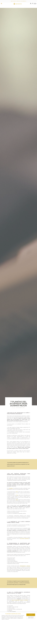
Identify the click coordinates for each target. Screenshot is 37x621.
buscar (32, 3)
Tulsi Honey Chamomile (25, 538)
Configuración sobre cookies (31, 617)
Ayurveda (11, 488)
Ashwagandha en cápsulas (25, 565)
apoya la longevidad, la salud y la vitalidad (20, 599)
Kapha (17, 499)
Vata (17, 491)
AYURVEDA (13, 407)
